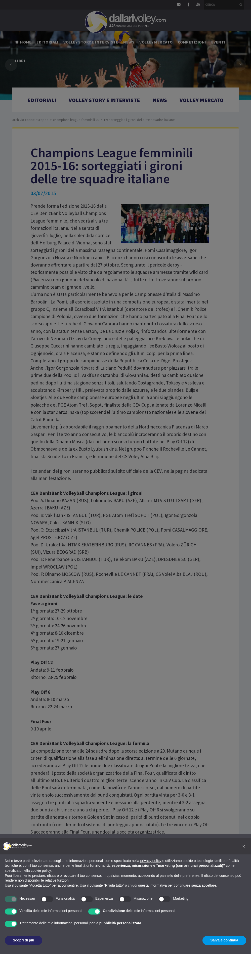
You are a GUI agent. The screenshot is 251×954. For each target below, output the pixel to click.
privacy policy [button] (150, 861)
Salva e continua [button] (224, 940)
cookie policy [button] (41, 871)
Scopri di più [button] (23, 940)
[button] (244, 846)
